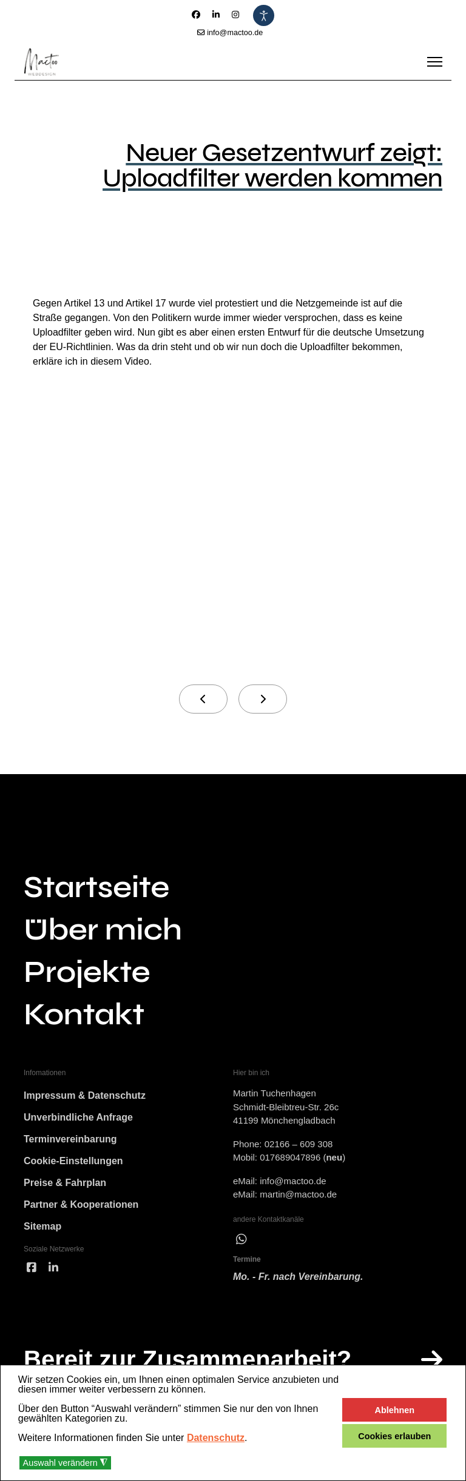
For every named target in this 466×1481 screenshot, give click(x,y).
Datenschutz (216, 1438)
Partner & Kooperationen (81, 1204)
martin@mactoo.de (298, 1194)
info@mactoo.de (235, 32)
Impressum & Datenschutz (85, 1095)
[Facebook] (196, 14)
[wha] (241, 1239)
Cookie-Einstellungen (73, 1161)
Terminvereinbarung (70, 1139)
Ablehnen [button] (395, 1410)
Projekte (87, 972)
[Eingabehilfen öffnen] (263, 15)
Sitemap (42, 1226)
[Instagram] (235, 14)
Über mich (103, 929)
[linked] (53, 1268)
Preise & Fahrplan (65, 1183)
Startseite (96, 887)
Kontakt (84, 1014)
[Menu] (434, 62)
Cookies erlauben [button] (394, 1436)
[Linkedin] (216, 14)
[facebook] (31, 1268)
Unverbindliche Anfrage (78, 1117)
